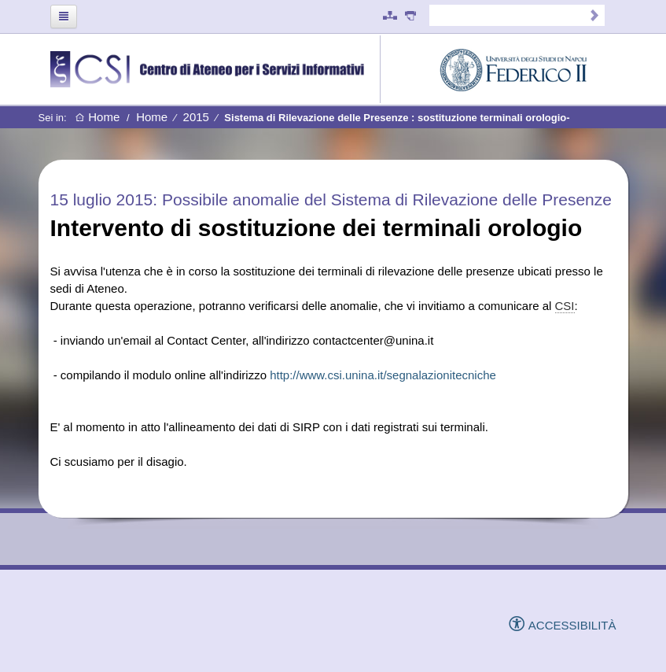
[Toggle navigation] (63, 16)
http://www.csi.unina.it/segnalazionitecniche (383, 375)
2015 (196, 117)
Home (97, 117)
